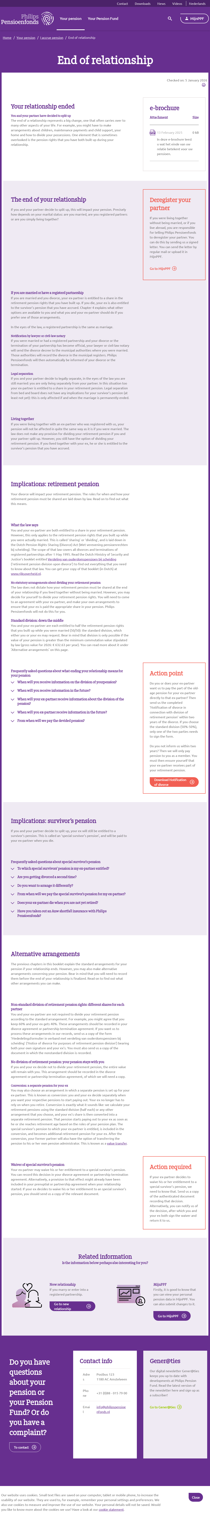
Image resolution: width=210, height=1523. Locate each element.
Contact (122, 3)
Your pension (70, 18)
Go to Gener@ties (163, 1438)
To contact (21, 1478)
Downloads (143, 3)
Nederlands (197, 3)
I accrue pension (51, 37)
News (161, 3)
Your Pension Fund (103, 18)
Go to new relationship (62, 1334)
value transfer (117, 1165)
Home (7, 37)
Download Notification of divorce (170, 794)
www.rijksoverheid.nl (26, 584)
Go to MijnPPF (160, 270)
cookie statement (111, 1509)
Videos (177, 3)
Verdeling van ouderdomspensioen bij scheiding (82, 569)
